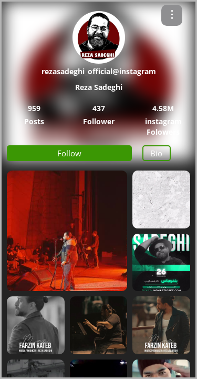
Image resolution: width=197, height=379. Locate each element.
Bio (156, 153)
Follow (69, 153)
